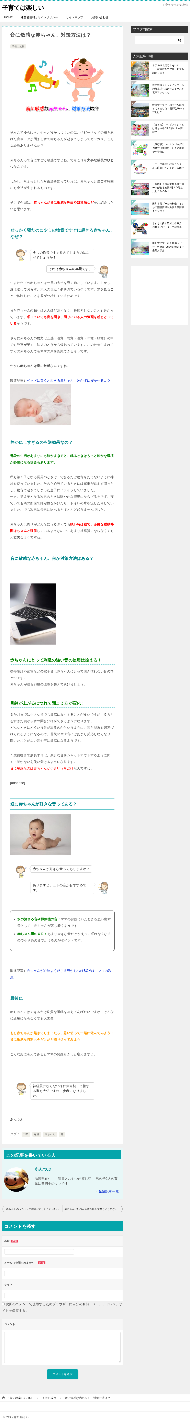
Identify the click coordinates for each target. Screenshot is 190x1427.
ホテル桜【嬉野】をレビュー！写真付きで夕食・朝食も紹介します (168, 69)
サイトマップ (74, 17)
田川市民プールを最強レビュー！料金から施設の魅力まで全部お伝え (168, 247)
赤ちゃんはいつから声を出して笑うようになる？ (92, 1209)
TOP (20, 1398)
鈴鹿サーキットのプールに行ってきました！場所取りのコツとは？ (168, 108)
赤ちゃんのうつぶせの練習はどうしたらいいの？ (34, 1209)
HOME (8, 17)
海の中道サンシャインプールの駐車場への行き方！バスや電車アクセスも (168, 89)
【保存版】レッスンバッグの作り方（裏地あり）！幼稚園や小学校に (168, 148)
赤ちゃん (50, 1134)
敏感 (36, 1134)
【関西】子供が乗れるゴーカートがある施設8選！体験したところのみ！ (168, 187)
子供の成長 (18, 46)
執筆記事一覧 (109, 1191)
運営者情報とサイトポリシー (39, 17)
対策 (26, 1134)
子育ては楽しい (24, 7)
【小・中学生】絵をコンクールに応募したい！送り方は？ (168, 166)
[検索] (159, 40)
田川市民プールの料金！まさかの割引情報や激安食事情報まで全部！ (168, 207)
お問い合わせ (99, 17)
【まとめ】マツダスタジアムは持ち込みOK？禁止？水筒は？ (168, 128)
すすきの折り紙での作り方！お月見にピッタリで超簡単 (168, 225)
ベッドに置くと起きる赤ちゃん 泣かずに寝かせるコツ (68, 380)
